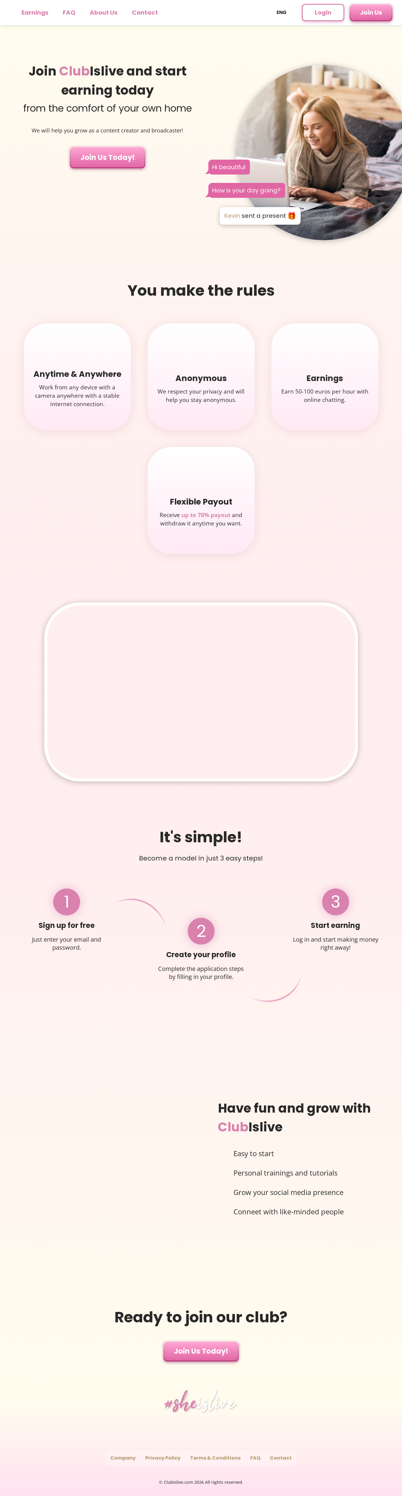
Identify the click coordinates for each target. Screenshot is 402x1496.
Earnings (35, 12)
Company (123, 1458)
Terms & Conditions (215, 1458)
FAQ (69, 12)
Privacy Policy (163, 1458)
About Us (103, 12)
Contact (145, 12)
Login (323, 12)
